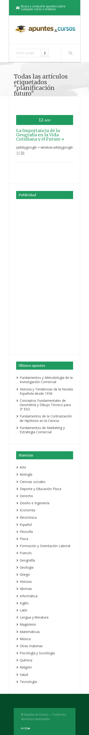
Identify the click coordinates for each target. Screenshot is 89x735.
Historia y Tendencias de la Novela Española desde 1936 (46, 391)
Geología (26, 567)
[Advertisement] (45, 276)
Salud (24, 674)
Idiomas (26, 588)
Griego (25, 574)
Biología (26, 474)
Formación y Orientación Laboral (45, 546)
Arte (23, 467)
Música (25, 639)
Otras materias (31, 646)
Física (24, 538)
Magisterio (28, 624)
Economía (27, 510)
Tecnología (28, 681)
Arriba (25, 728)
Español (26, 524)
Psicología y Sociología (37, 653)
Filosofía (26, 531)
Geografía (27, 560)
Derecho (26, 496)
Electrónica (28, 517)
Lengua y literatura (34, 617)
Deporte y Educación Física (40, 489)
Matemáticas (30, 631)
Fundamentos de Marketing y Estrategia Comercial (42, 429)
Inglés (24, 603)
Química (26, 660)
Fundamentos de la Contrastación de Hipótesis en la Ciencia (46, 418)
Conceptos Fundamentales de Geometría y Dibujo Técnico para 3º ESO (45, 404)
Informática (28, 596)
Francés (26, 553)
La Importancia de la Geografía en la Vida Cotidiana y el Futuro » (40, 135)
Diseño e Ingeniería (34, 503)
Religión (26, 667)
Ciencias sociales (33, 481)
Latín (23, 610)
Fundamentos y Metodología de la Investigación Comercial (46, 379)
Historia (26, 581)
